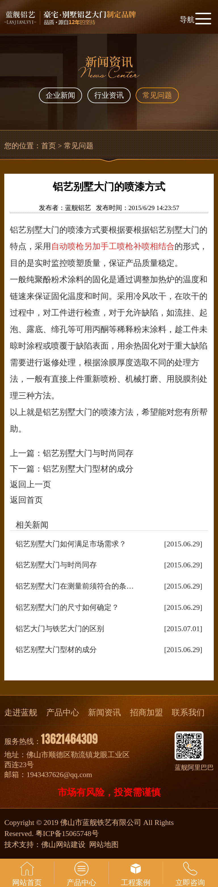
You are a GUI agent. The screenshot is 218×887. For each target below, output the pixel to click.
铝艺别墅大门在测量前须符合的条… (75, 586)
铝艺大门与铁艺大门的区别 (60, 629)
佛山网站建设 (63, 845)
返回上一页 (30, 484)
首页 (48, 146)
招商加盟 (146, 712)
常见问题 (157, 95)
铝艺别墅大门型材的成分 (88, 468)
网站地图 (104, 845)
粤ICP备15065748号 (66, 833)
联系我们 (188, 712)
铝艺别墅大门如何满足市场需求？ (71, 544)
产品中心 (62, 712)
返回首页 (26, 499)
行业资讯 (109, 95)
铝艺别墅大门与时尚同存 (88, 453)
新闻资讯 (104, 712)
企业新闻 (60, 95)
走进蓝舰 (20, 712)
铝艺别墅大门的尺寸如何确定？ (67, 607)
